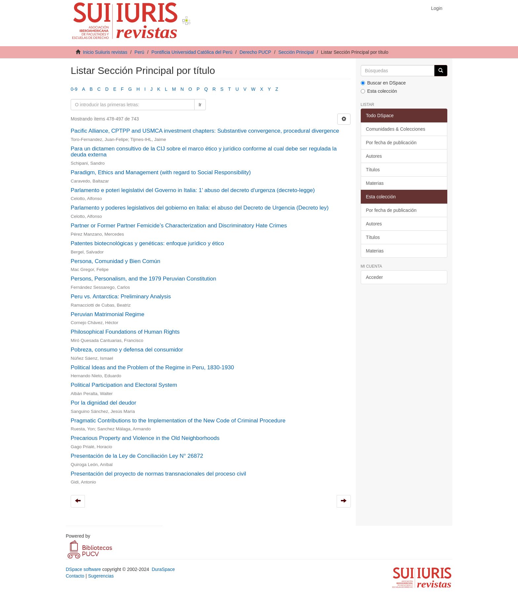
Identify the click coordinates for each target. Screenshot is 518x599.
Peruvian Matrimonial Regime (107, 314)
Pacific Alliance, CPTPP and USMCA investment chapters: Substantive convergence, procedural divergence (205, 131)
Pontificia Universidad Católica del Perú (191, 52)
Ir (200, 104)
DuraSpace (163, 569)
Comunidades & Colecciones (396, 129)
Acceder (374, 277)
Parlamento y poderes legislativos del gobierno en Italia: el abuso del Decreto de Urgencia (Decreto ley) (200, 208)
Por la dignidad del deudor (103, 403)
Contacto (75, 576)
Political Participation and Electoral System (124, 385)
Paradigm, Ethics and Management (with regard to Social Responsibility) (161, 172)
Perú (139, 52)
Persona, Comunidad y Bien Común (115, 261)
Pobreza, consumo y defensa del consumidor (127, 350)
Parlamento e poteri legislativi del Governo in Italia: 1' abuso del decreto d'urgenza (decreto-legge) (193, 190)
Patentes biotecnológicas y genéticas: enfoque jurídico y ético (147, 243)
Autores (374, 156)
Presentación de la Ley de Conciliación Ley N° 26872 (137, 456)
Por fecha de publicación (391, 142)
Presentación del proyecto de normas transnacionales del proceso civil (158, 474)
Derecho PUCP (255, 52)
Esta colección (379, 91)
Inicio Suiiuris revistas (105, 52)
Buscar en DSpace (383, 82)
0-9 (74, 89)
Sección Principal (296, 52)
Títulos (373, 169)
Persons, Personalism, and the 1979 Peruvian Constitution (143, 279)
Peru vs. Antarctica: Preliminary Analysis (121, 296)
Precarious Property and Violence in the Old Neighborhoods (145, 438)
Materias (375, 183)
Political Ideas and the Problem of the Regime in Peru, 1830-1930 (152, 367)
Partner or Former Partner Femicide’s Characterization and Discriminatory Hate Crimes (179, 225)
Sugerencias (101, 576)
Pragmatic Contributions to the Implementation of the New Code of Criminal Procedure (178, 420)
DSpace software (83, 569)
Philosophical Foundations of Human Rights (125, 332)
